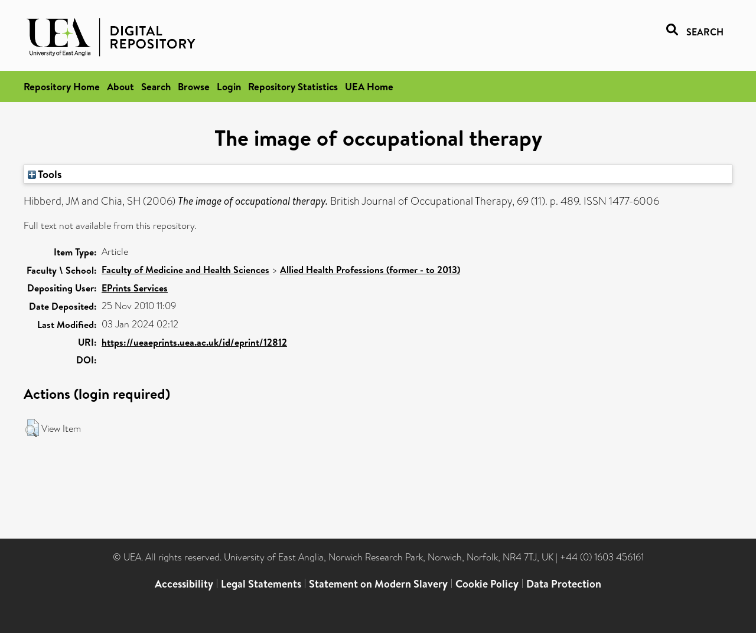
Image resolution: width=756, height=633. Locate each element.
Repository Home (62, 86)
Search (156, 86)
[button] (32, 428)
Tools (45, 174)
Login (229, 86)
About (120, 86)
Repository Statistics (293, 86)
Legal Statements (261, 583)
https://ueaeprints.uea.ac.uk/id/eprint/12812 (194, 342)
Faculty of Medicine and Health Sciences (185, 269)
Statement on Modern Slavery (378, 583)
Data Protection (563, 583)
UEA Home (369, 86)
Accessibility (184, 583)
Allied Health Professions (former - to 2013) (370, 269)
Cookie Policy (487, 583)
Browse (194, 86)
